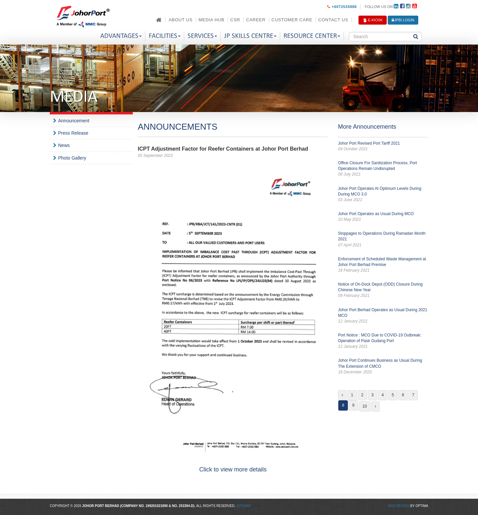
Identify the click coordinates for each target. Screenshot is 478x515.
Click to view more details (233, 469)
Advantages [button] (121, 36)
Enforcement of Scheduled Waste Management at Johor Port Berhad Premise (383, 265)
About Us (181, 19)
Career (255, 19)
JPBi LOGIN (403, 20)
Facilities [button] (165, 36)
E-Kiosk (372, 20)
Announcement (73, 120)
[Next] (375, 406)
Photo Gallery (72, 158)
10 (364, 406)
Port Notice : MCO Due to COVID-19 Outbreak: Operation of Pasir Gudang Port (383, 341)
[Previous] (342, 395)
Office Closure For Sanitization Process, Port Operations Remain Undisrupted (383, 169)
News (64, 145)
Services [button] (202, 36)
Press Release (73, 133)
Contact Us (333, 19)
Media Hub (211, 19)
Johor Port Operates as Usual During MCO (383, 216)
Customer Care (292, 19)
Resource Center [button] (311, 36)
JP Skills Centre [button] (250, 36)
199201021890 (157, 506)
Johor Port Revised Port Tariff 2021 (383, 146)
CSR (235, 19)
